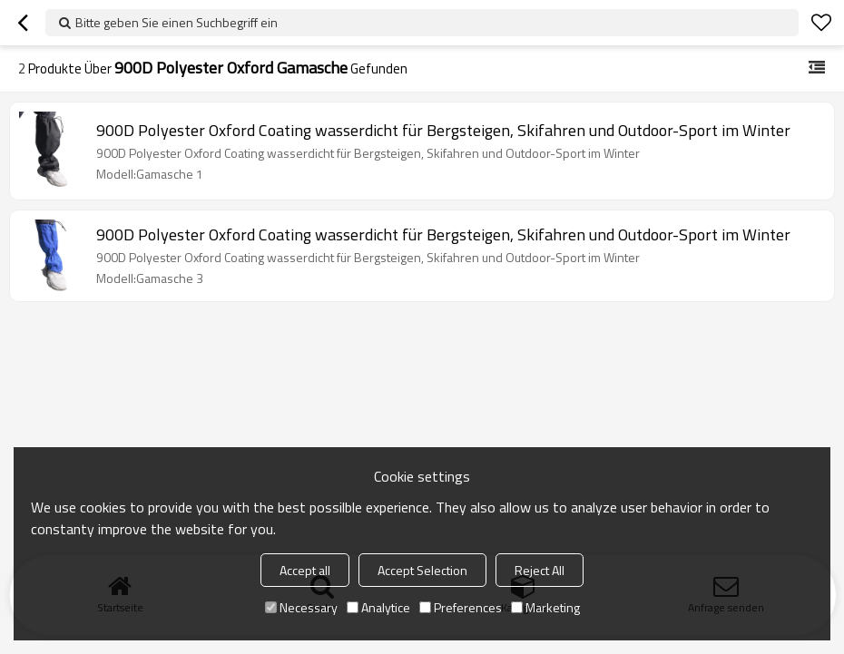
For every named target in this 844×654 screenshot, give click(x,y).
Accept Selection (422, 570)
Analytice (378, 607)
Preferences (460, 607)
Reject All (539, 570)
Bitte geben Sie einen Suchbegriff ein (176, 22)
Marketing (545, 607)
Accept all (305, 570)
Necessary (301, 607)
